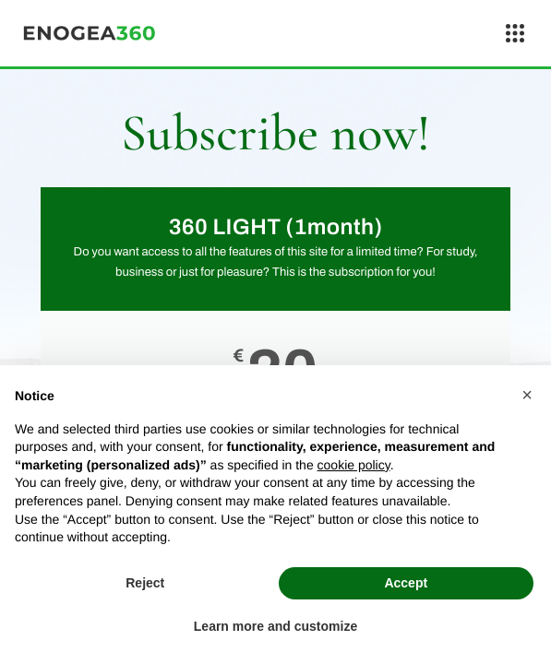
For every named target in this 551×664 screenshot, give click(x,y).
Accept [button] (405, 582)
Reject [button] (145, 582)
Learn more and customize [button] (275, 626)
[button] (527, 394)
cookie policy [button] (353, 464)
